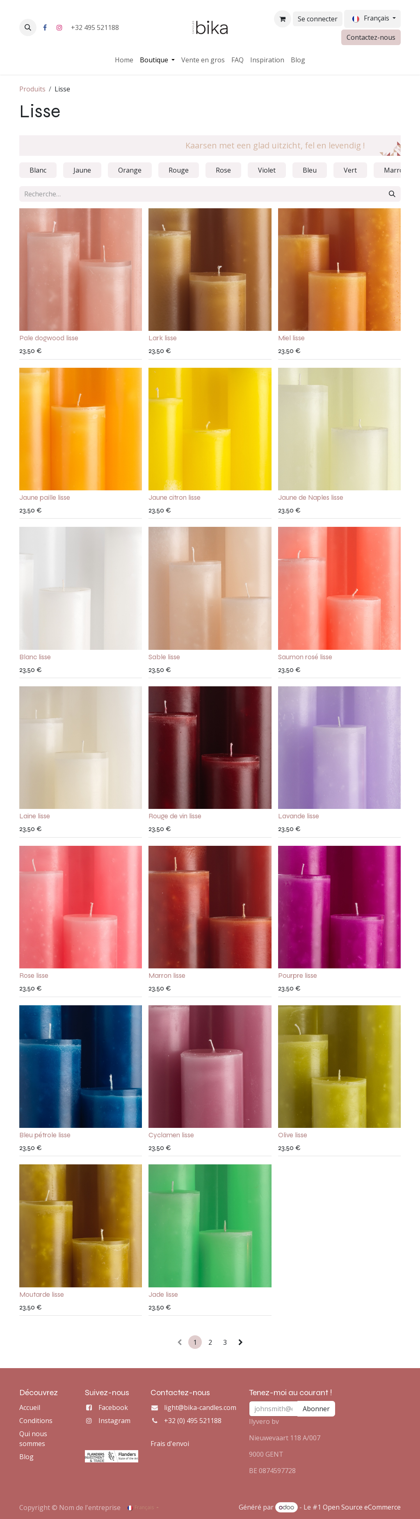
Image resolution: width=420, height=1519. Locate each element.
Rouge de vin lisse (174, 816)
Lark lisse (162, 338)
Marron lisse (166, 975)
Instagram (114, 1420)
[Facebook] (44, 27)
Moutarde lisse (41, 1294)
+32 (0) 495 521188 (192, 1420)
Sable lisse (164, 657)
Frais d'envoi (170, 1443)
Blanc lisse (35, 657)
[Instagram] (59, 27)
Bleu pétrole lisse (45, 1135)
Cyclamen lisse (171, 1135)
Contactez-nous (371, 37)
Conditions (35, 1420)
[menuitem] (124, 60)
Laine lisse (34, 816)
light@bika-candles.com (200, 1407)
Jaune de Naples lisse (310, 497)
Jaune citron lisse (174, 497)
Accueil (29, 1407)
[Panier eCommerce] (282, 18)
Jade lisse (163, 1294)
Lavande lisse (298, 816)
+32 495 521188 (96, 27)
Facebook (113, 1407)
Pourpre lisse (297, 975)
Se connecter (318, 18)
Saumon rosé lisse (305, 657)
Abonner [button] (316, 1408)
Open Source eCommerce (362, 1507)
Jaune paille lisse (44, 497)
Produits (32, 88)
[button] (28, 27)
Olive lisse (292, 1135)
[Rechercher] (392, 194)
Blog (26, 1456)
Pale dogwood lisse (48, 338)
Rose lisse (33, 975)
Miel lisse (291, 338)
